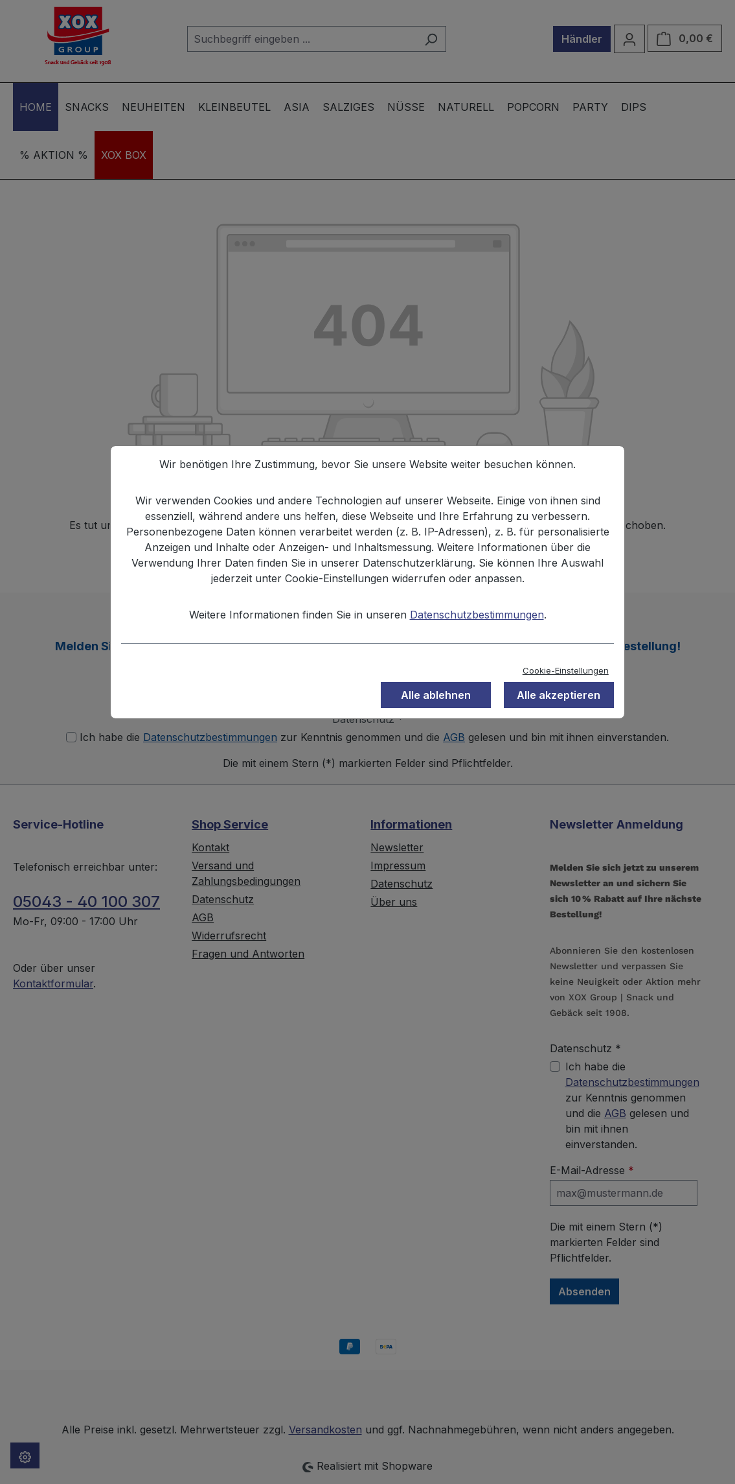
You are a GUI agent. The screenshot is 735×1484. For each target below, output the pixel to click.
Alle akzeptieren (558, 695)
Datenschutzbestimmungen (477, 614)
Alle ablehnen (436, 695)
